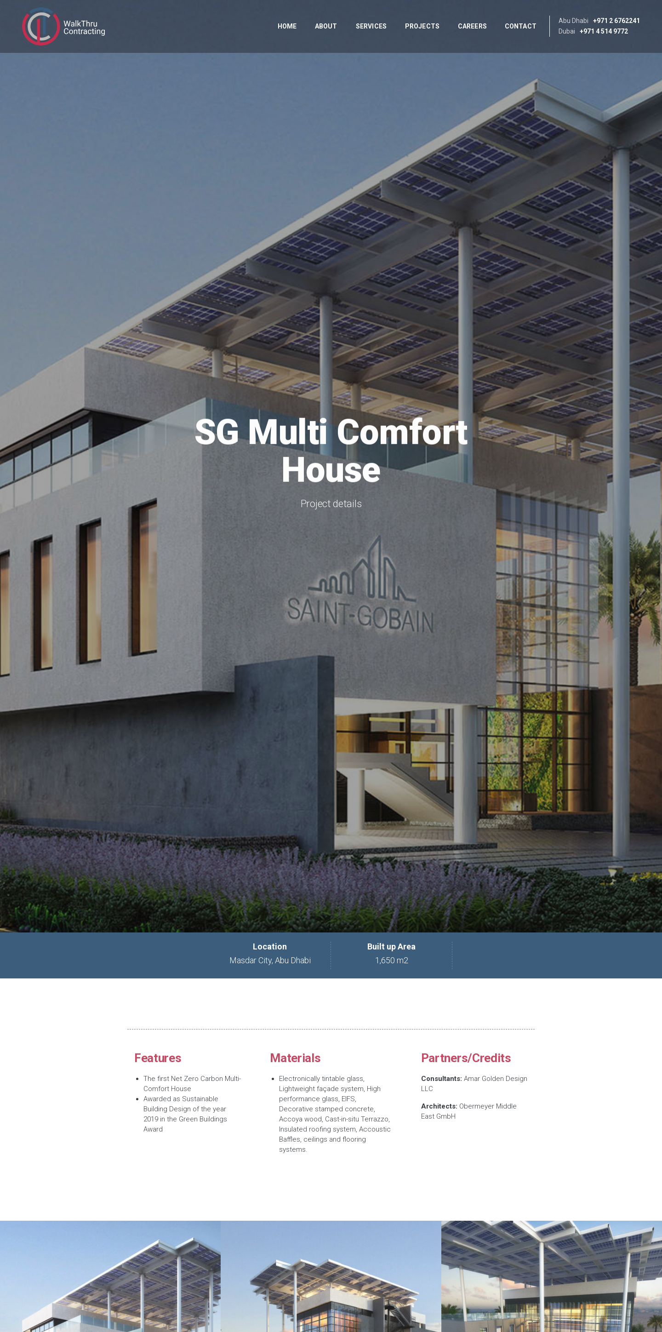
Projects (422, 26)
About (326, 26)
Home (287, 26)
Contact (520, 26)
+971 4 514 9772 (604, 31)
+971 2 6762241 (616, 20)
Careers (472, 26)
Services (371, 26)
